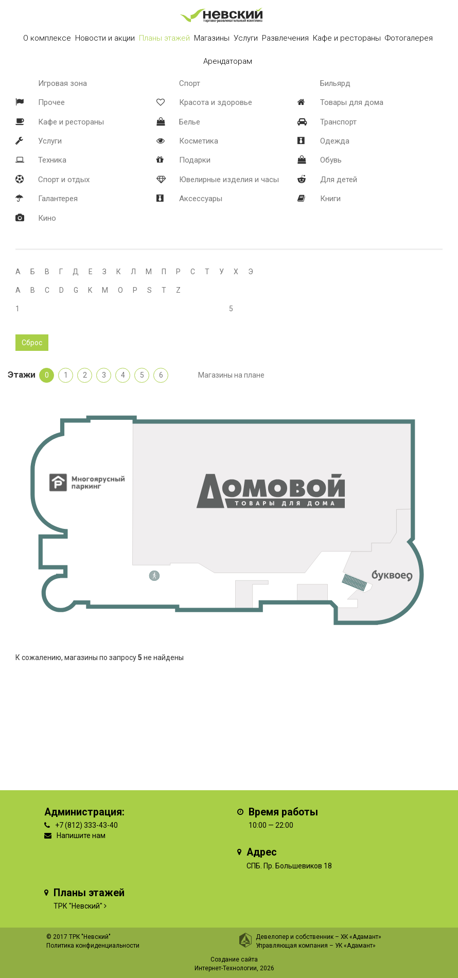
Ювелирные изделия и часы (229, 179)
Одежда (334, 141)
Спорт (189, 83)
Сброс (32, 343)
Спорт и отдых (64, 179)
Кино (47, 218)
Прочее (51, 102)
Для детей (338, 179)
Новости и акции (105, 38)
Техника (52, 160)
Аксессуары (200, 198)
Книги (330, 198)
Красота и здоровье (215, 102)
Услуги (50, 141)
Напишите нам (81, 835)
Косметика (198, 141)
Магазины (212, 38)
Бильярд (335, 83)
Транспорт (338, 122)
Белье (189, 122)
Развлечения (285, 38)
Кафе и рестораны (71, 122)
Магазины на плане (231, 375)
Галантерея (58, 198)
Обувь (331, 160)
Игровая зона (62, 83)
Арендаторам (227, 61)
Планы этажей (164, 38)
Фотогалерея (409, 38)
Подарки (194, 160)
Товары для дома (351, 102)
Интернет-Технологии (226, 968)
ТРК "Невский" (78, 906)
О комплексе (47, 38)
